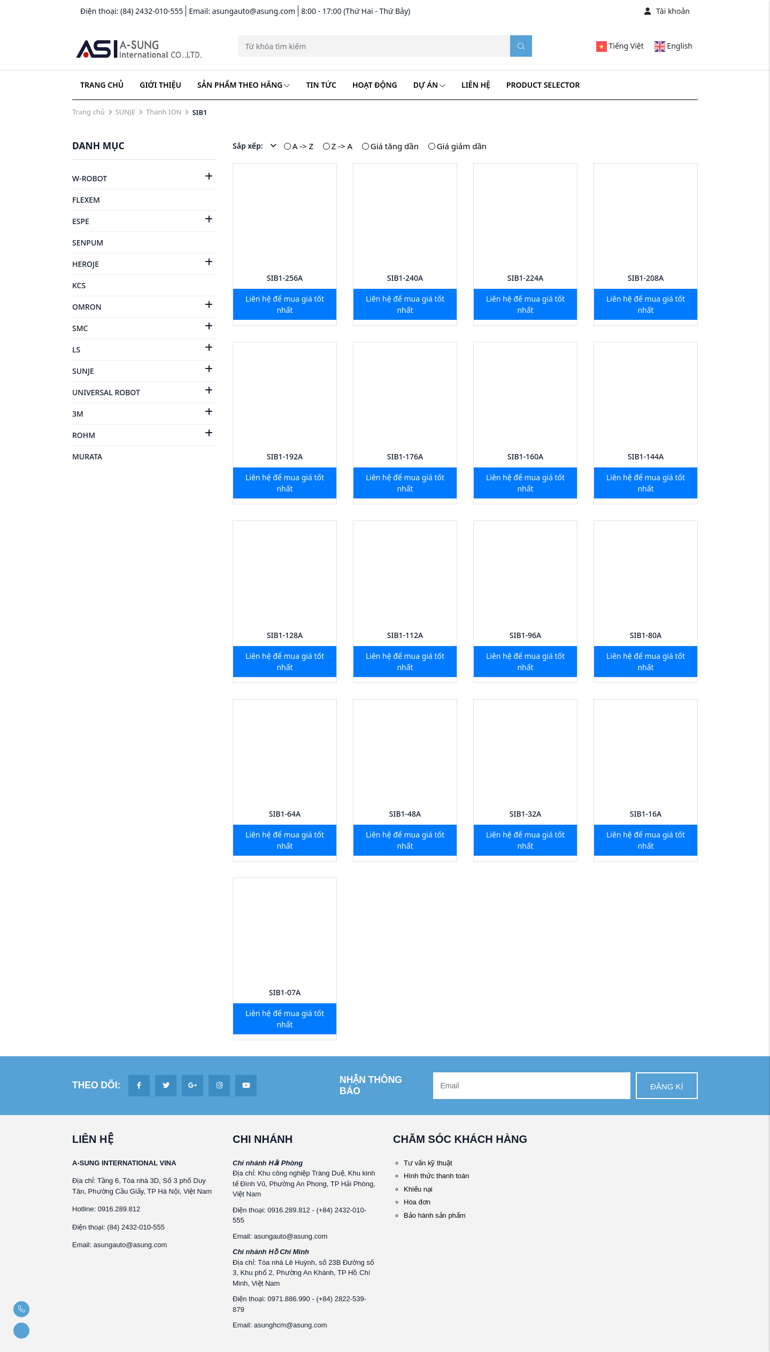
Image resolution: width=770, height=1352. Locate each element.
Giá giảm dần (462, 146)
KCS (79, 285)
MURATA (87, 456)
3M (77, 414)
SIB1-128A (285, 635)
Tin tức (321, 85)
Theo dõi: (96, 1085)
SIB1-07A (285, 992)
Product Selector (543, 85)
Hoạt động (374, 85)
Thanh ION (163, 112)
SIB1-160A (525, 456)
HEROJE (85, 264)
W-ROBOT (89, 178)
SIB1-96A (526, 635)
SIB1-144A (646, 456)
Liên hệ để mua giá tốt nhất (284, 304)
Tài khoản (667, 11)
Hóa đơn (417, 1202)
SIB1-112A (405, 635)
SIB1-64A (285, 814)
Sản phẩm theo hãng (243, 85)
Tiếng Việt (620, 46)
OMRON (87, 307)
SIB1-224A (525, 278)
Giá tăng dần (395, 146)
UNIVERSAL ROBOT (106, 392)
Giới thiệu (160, 85)
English (673, 46)
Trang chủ (102, 85)
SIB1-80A (646, 635)
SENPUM (87, 242)
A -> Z (302, 146)
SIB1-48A (405, 814)
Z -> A (342, 146)
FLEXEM (86, 200)
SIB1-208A (646, 278)
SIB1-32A (526, 814)
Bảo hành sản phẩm (435, 1215)
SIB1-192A (285, 456)
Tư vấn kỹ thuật (428, 1163)
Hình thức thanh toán (436, 1176)
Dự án (429, 85)
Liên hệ (475, 85)
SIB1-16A (646, 814)
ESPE (80, 221)
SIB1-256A (285, 278)
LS (76, 349)
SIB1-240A (405, 278)
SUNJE (125, 112)
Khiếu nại (418, 1189)
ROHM (83, 435)
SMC (80, 328)
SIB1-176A (405, 456)
